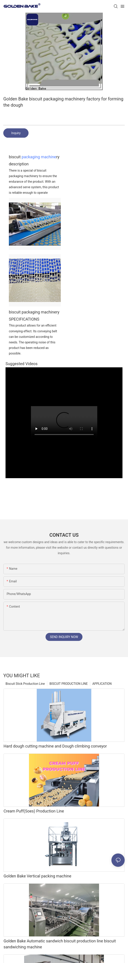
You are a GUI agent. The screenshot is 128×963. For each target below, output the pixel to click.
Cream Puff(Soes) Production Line (34, 811)
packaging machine (39, 157)
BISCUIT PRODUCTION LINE (69, 683)
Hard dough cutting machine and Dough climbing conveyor (55, 746)
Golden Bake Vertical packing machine (37, 876)
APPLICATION (102, 683)
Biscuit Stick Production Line (25, 683)
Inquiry (16, 133)
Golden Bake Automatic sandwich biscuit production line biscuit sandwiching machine (60, 944)
